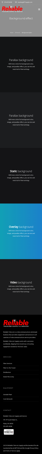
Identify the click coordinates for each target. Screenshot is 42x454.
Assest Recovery (8, 377)
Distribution (7, 372)
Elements (17, 32)
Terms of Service (11, 451)
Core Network (7, 399)
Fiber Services (7, 363)
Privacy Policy (34, 448)
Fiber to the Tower (9, 368)
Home (11, 32)
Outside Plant (7, 394)
